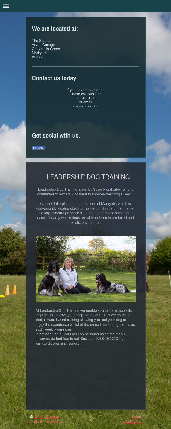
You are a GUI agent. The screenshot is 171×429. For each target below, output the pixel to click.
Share (38, 148)
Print (37, 417)
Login (136, 417)
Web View (133, 422)
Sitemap (52, 417)
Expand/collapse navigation (85, 6)
